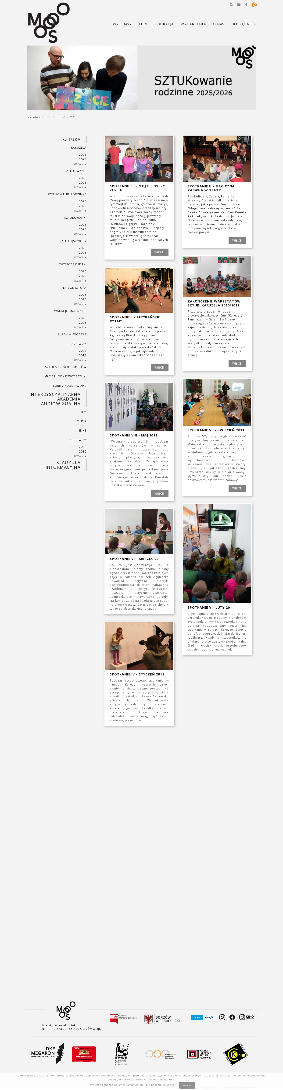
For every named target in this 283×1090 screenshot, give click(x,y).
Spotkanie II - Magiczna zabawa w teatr (211, 188)
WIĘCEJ (159, 252)
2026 (82, 155)
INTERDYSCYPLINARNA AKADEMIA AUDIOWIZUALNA (54, 398)
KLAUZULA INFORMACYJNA (63, 465)
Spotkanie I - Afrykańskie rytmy (135, 319)
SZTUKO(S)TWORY (73, 241)
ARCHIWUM (78, 344)
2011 (72, 117)
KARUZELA (60, 117)
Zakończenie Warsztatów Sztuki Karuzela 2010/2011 (214, 303)
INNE (82, 430)
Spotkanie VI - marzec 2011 (136, 558)
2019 (82, 452)
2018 (82, 355)
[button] (231, 4)
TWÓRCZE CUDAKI (72, 264)
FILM (83, 412)
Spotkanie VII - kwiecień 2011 (216, 430)
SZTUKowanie (75, 171)
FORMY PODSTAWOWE (69, 386)
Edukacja (35, 117)
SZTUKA (48, 117)
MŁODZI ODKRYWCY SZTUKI (65, 376)
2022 (82, 351)
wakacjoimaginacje (70, 311)
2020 (82, 447)
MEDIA (81, 421)
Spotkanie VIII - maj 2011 (134, 435)
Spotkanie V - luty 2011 (211, 607)
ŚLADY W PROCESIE (72, 334)
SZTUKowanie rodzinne (66, 194)
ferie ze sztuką (73, 288)
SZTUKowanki (75, 218)
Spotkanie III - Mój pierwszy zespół (137, 188)
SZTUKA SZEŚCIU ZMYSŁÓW (65, 367)
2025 (82, 159)
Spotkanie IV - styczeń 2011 (137, 674)
